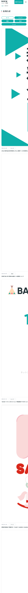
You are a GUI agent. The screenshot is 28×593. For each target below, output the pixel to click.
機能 (7, 21)
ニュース (20, 18)
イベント (14, 24)
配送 (20, 21)
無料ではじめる (18, 2)
